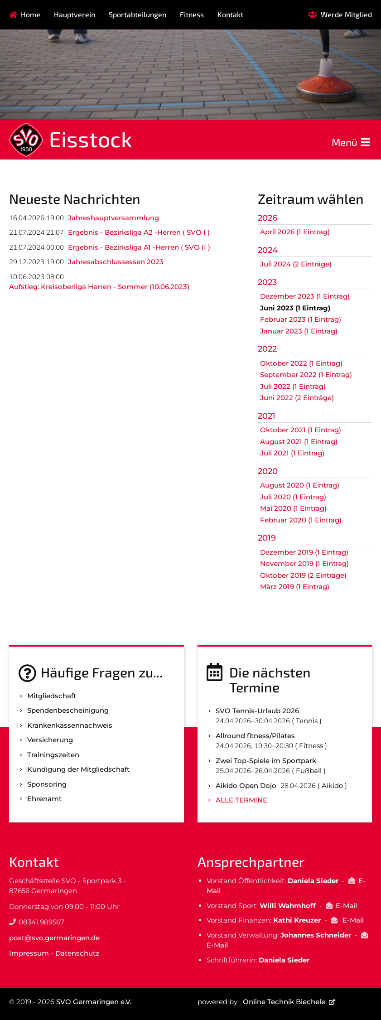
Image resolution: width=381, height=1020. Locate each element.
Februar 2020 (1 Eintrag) (301, 520)
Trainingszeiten (53, 754)
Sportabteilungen (137, 14)
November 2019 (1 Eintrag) (304, 563)
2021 (266, 416)
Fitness (192, 14)
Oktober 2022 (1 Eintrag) (301, 363)
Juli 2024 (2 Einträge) (296, 264)
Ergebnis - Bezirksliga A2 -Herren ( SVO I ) (139, 232)
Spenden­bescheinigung (68, 710)
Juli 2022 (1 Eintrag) (293, 386)
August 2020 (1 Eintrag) (299, 485)
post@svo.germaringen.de (54, 937)
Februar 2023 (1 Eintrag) (300, 319)
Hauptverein (74, 14)
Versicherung (50, 739)
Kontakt (230, 14)
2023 (267, 282)
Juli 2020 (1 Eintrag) (293, 497)
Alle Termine (241, 800)
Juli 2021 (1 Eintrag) (292, 453)
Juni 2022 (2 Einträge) (297, 397)
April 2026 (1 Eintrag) (295, 231)
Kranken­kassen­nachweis (69, 725)
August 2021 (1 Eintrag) (299, 441)
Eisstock (90, 139)
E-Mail (346, 905)
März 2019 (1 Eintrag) (294, 586)
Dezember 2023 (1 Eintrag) (305, 296)
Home (30, 14)
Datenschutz (77, 953)
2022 (267, 349)
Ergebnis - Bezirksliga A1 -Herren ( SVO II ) (139, 247)
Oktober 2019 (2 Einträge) (303, 575)
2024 (268, 250)
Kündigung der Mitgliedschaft (78, 769)
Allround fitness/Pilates (255, 735)
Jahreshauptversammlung (113, 217)
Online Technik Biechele (284, 1001)
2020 (268, 471)
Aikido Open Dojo (246, 785)
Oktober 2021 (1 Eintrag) (300, 429)
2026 (267, 218)
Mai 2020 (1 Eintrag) (293, 508)
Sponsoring (47, 784)
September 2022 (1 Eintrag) (306, 374)
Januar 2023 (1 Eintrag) (299, 331)
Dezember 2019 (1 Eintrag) (304, 552)
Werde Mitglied (346, 14)
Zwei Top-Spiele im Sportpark (266, 760)
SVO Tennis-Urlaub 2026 (257, 710)
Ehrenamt (44, 798)
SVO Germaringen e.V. (93, 1001)
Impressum (29, 953)
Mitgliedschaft (51, 695)
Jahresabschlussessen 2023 (116, 261)
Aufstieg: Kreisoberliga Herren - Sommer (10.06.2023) (99, 286)
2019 (267, 538)
